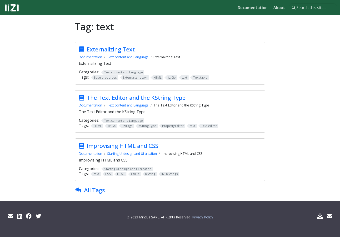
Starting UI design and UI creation (132, 153)
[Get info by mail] (10, 216)
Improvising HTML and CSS (122, 146)
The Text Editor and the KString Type (136, 97)
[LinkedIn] (19, 216)
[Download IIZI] (320, 216)
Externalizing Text (111, 49)
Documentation (90, 57)
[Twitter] (38, 216)
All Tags (94, 190)
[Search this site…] (313, 7)
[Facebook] (29, 216)
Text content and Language (128, 57)
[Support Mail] (329, 216)
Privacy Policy (202, 217)
